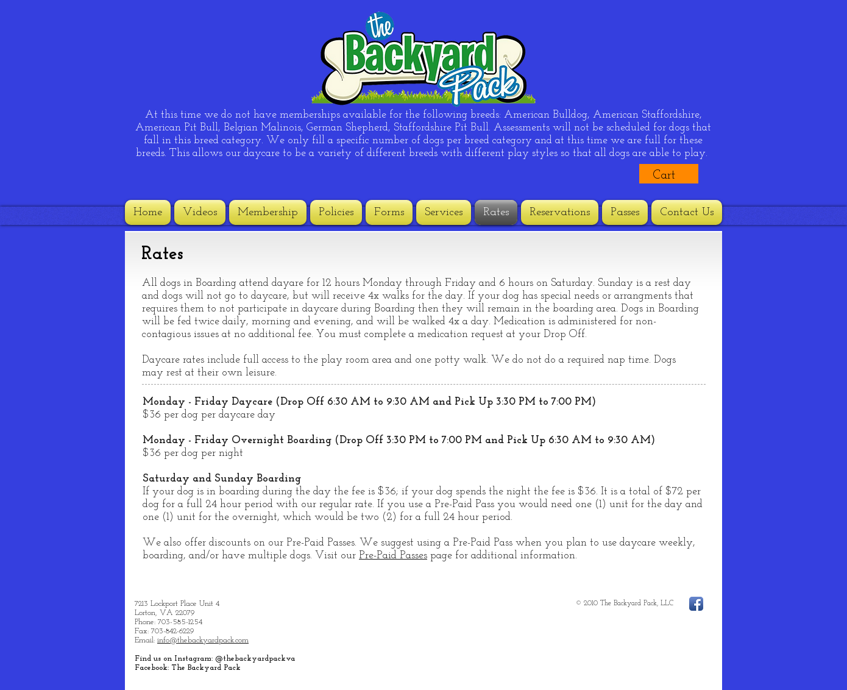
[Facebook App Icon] (696, 604)
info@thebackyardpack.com (203, 640)
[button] (674, 174)
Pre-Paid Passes (393, 555)
